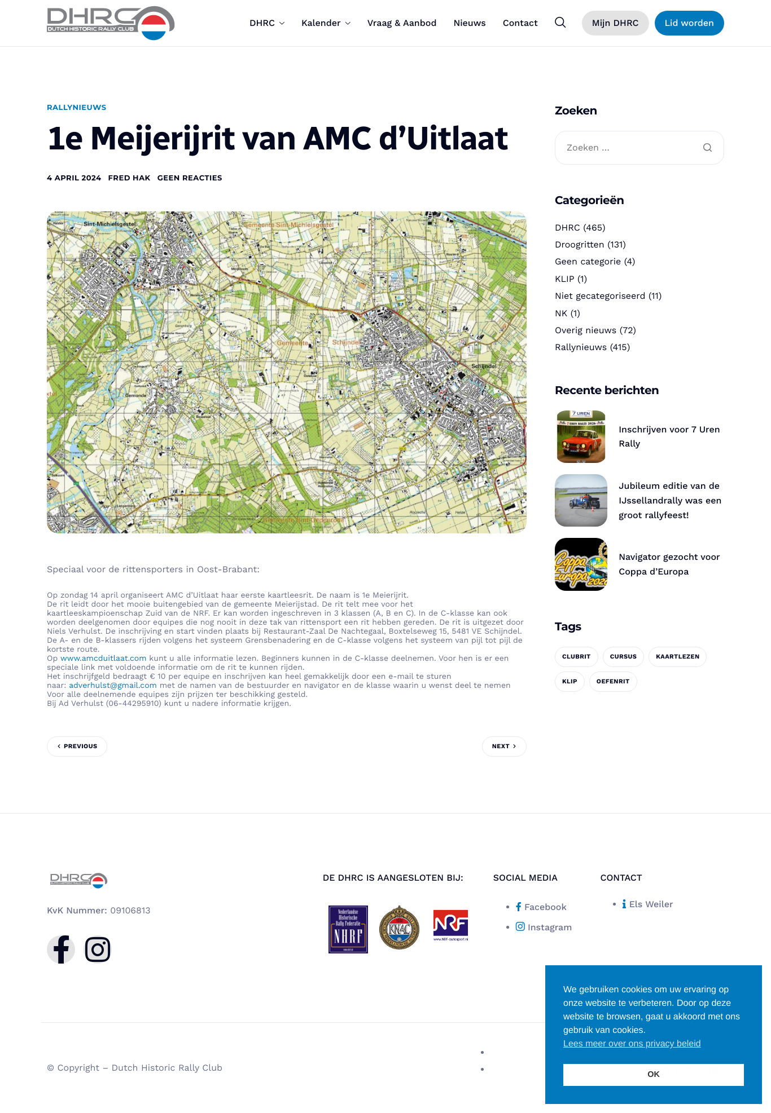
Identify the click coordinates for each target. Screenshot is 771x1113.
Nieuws (469, 23)
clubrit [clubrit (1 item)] (576, 656)
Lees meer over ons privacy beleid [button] (632, 1044)
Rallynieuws (77, 107)
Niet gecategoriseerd (600, 295)
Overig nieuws (585, 330)
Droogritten (579, 244)
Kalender (326, 23)
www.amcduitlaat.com (103, 658)
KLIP (565, 278)
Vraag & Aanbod (402, 23)
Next (501, 746)
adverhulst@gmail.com (113, 685)
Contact (520, 23)
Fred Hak (129, 178)
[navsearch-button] (560, 22)
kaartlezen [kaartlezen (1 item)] (677, 656)
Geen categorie (588, 261)
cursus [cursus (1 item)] (623, 656)
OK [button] (653, 1074)
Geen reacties (189, 178)
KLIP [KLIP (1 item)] (569, 681)
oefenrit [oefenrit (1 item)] (613, 681)
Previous (80, 746)
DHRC (266, 23)
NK (561, 313)
